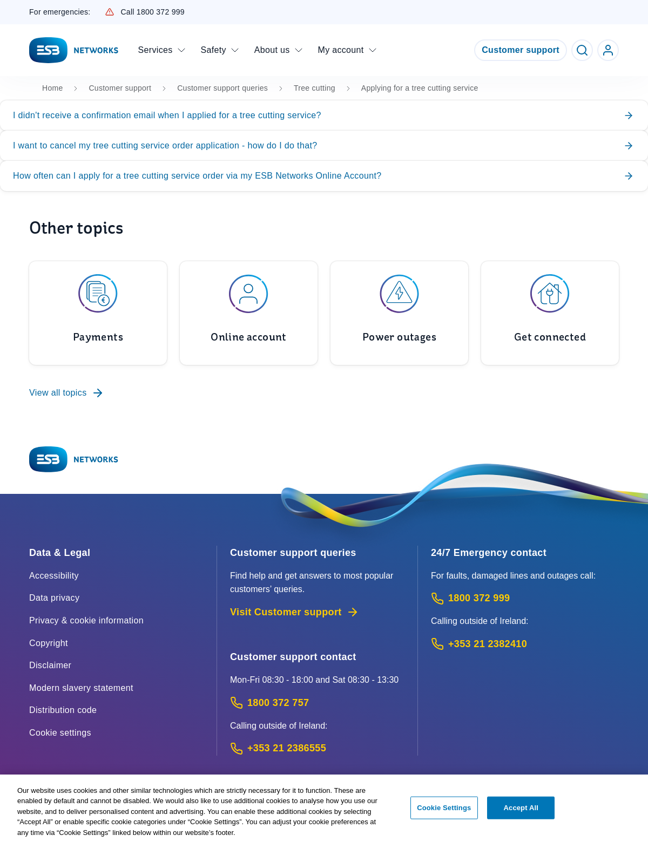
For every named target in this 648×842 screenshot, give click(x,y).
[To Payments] (98, 313)
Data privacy (54, 597)
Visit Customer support (294, 612)
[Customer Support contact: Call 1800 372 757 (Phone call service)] (317, 703)
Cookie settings (60, 732)
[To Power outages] (399, 313)
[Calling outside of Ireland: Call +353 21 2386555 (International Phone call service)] (317, 748)
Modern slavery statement (81, 687)
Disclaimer (50, 665)
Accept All (521, 812)
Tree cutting (314, 88)
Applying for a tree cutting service (419, 88)
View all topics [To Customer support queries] (66, 392)
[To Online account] (249, 313)
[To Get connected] (550, 313)
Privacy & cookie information (86, 620)
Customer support (520, 50)
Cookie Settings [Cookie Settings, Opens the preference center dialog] (444, 812)
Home (52, 88)
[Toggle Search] (582, 50)
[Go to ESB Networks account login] (608, 50)
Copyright (48, 643)
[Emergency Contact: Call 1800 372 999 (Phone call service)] (525, 598)
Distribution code (63, 710)
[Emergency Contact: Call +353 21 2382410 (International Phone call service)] (525, 644)
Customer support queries (222, 88)
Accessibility (54, 575)
